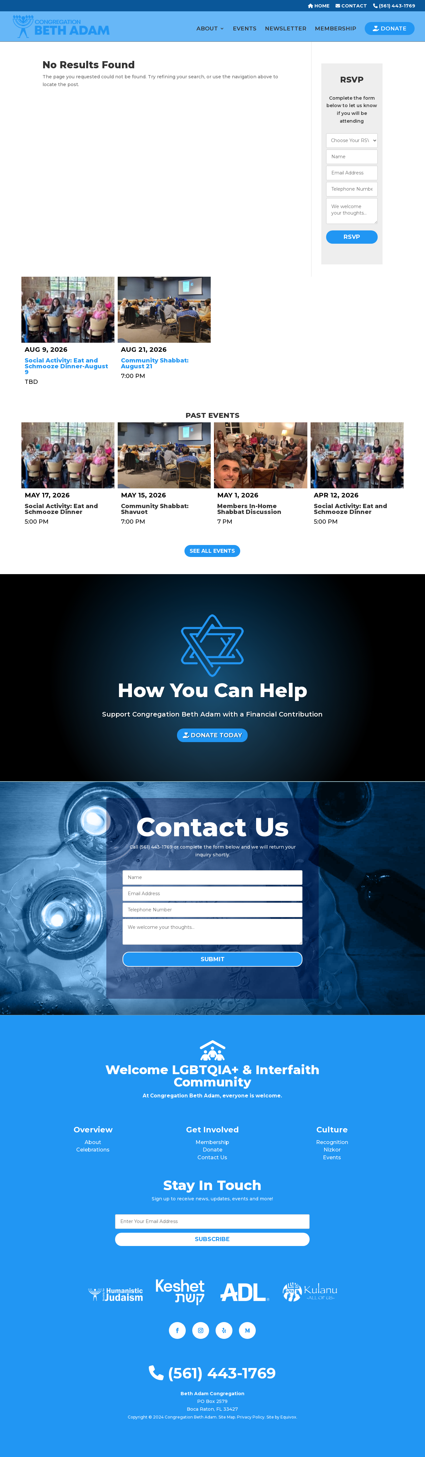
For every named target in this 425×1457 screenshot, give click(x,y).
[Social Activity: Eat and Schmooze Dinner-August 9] (67, 310)
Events (332, 1157)
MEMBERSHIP (335, 29)
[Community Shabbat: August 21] (164, 310)
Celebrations (93, 1150)
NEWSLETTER (285, 29)
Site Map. (227, 1417)
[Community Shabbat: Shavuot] (164, 455)
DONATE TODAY (212, 735)
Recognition (332, 1142)
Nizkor (332, 1150)
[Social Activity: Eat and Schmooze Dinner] (67, 455)
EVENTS (244, 29)
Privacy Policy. (251, 1417)
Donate (212, 1150)
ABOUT (207, 29)
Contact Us (212, 1157)
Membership (212, 1142)
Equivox (288, 1417)
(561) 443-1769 (212, 1373)
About (93, 1142)
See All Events (212, 551)
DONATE (390, 28)
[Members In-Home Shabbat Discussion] (260, 455)
